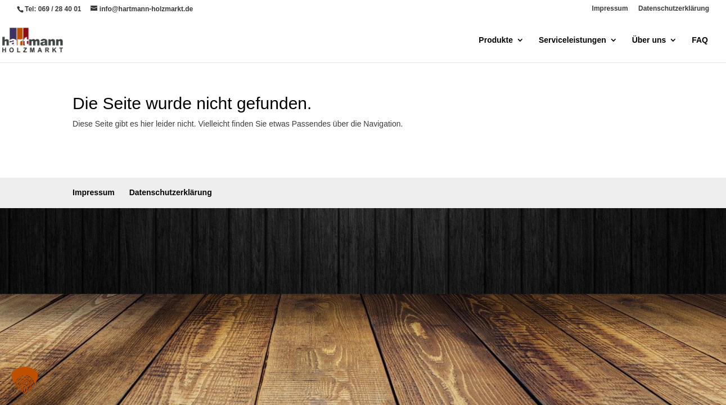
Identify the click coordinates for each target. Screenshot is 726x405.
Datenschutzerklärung (673, 8)
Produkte (496, 40)
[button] (24, 380)
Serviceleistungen (572, 40)
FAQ (700, 40)
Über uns (649, 40)
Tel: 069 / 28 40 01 (53, 9)
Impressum (610, 8)
